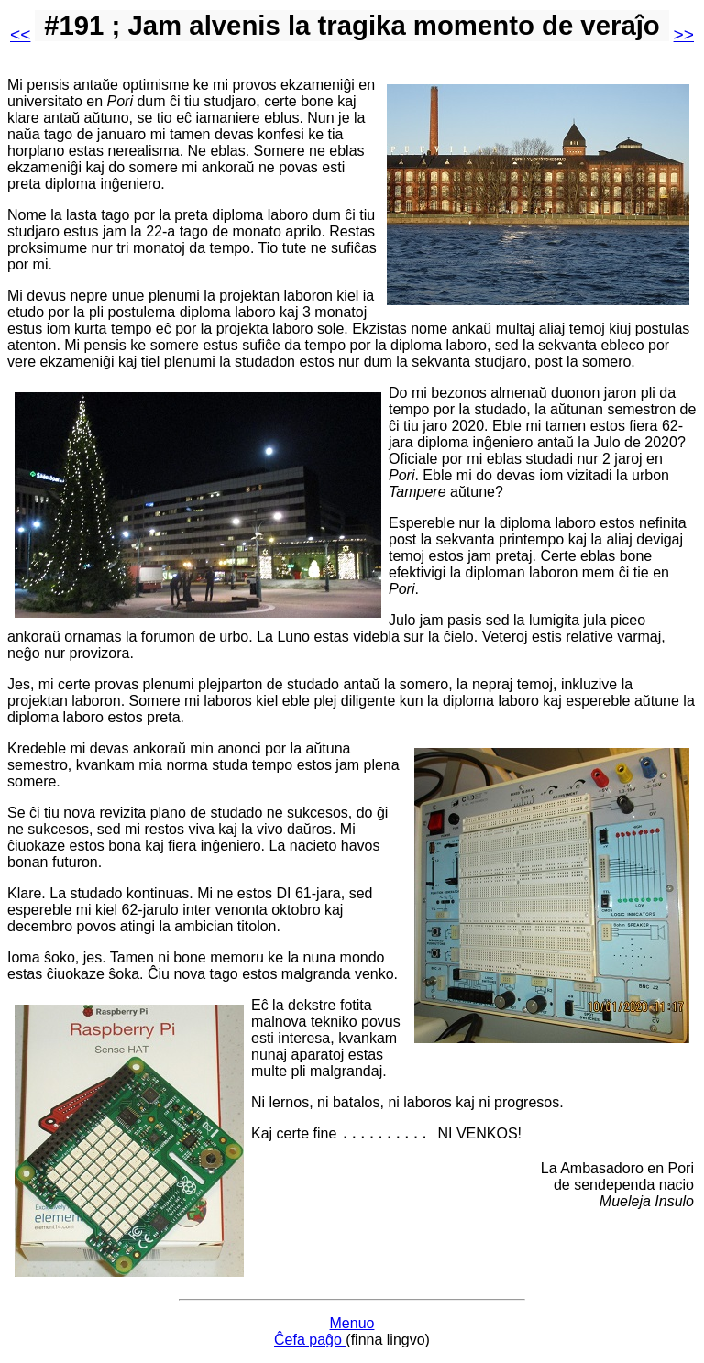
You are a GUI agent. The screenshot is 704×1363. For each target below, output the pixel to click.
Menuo (352, 1323)
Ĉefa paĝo (310, 1339)
